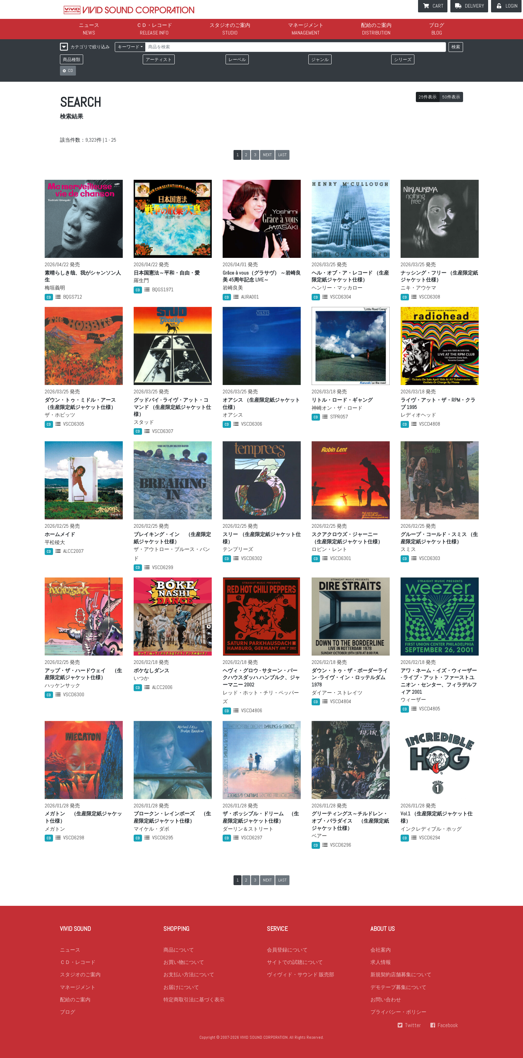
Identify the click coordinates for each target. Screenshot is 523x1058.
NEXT (267, 155)
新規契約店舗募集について (400, 978)
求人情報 (380, 965)
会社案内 (380, 953)
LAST (282, 155)
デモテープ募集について (398, 991)
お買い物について (183, 965)
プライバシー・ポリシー (398, 1016)
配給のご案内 (376, 25)
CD (70, 70)
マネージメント (306, 25)
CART (438, 6)
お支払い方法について (188, 978)
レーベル (237, 59)
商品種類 (71, 59)
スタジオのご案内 (230, 25)
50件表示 (451, 97)
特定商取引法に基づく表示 (193, 1004)
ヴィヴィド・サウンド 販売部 (300, 978)
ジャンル (320, 59)
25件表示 (428, 97)
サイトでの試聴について (295, 965)
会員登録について (287, 953)
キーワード (128, 47)
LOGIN (512, 6)
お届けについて (181, 991)
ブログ (436, 25)
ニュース (89, 25)
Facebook (448, 1029)
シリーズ (402, 59)
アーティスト (159, 59)
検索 (455, 47)
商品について (178, 953)
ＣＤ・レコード (154, 25)
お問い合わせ (385, 1004)
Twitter (412, 1029)
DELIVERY (474, 6)
